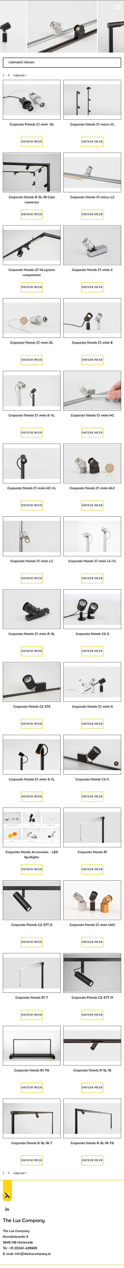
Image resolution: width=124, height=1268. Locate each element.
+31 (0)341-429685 (23, 1248)
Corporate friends (62, 62)
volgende (19, 75)
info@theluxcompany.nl (33, 1254)
